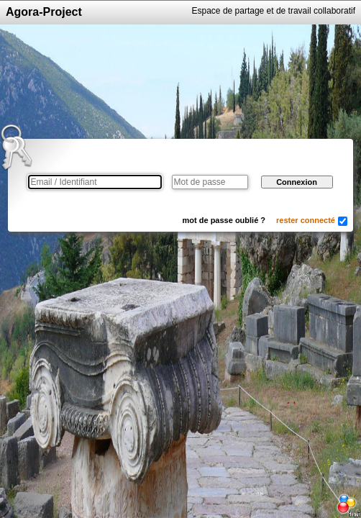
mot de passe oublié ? (224, 220)
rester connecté (305, 220)
